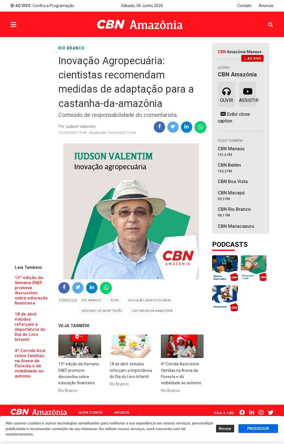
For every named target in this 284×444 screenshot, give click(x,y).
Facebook (242, 413)
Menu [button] (25, 25)
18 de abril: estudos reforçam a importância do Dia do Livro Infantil (30, 327)
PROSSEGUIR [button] (258, 428)
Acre (115, 300)
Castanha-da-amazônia (152, 311)
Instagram (261, 413)
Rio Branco (91, 300)
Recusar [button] (225, 428)
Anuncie (266, 5)
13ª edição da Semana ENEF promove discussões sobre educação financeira (31, 290)
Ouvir (226, 93)
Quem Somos (90, 413)
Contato (244, 5)
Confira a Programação (42, 5)
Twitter (271, 413)
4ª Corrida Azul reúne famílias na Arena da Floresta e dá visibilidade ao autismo (30, 363)
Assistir (247, 93)
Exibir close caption (234, 117)
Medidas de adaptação (102, 311)
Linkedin (252, 413)
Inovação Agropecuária (149, 300)
